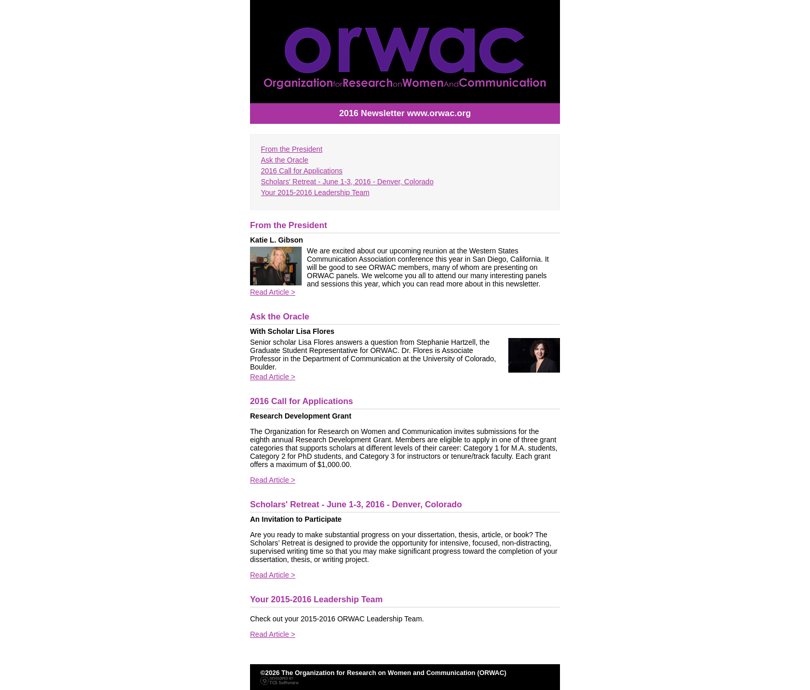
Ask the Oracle (284, 160)
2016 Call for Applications (301, 171)
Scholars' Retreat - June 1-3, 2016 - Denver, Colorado (347, 182)
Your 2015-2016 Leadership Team (315, 192)
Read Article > (272, 292)
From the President (291, 149)
